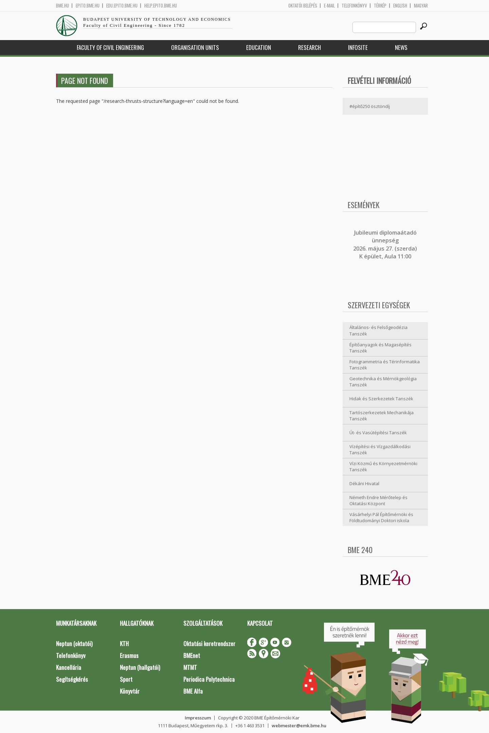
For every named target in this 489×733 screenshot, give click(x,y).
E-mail (329, 5)
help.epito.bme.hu (160, 5)
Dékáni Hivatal (364, 483)
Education (258, 47)
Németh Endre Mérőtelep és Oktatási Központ (378, 500)
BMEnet (191, 655)
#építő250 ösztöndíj (369, 106)
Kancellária (68, 667)
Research (309, 47)
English (400, 5)
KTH (124, 643)
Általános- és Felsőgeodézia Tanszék (378, 330)
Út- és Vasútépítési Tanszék (378, 432)
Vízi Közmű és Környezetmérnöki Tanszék (383, 466)
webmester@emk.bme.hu (299, 725)
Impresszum (198, 718)
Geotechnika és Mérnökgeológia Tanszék (383, 381)
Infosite (358, 47)
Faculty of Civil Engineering (110, 47)
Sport (126, 679)
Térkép (380, 5)
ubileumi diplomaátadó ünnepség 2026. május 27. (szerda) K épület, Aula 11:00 (385, 244)
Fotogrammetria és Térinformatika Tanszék (384, 365)
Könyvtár (130, 691)
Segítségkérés (72, 679)
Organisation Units (195, 47)
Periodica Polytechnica (209, 679)
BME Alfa (193, 691)
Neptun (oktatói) (74, 643)
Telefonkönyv (354, 5)
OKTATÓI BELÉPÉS (302, 5)
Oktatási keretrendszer (209, 643)
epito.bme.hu (87, 5)
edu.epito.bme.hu (122, 5)
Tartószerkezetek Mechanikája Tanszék (381, 415)
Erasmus (129, 655)
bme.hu (62, 5)
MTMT (190, 667)
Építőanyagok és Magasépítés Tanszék (380, 348)
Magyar (421, 5)
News (401, 47)
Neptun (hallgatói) (140, 667)
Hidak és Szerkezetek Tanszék (381, 399)
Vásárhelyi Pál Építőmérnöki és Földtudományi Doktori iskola (381, 517)
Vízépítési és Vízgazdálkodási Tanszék (380, 449)
